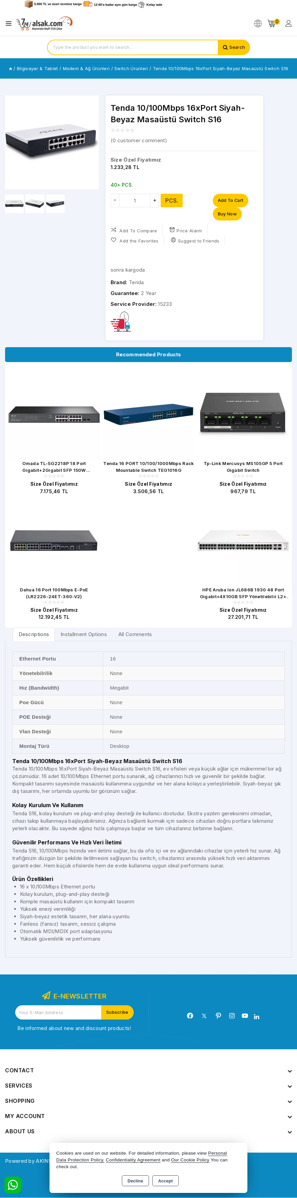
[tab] (34, 635)
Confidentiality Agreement (133, 1159)
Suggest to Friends (195, 240)
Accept (165, 1181)
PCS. (171, 200)
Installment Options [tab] (84, 635)
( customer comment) (139, 140)
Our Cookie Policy (190, 1159)
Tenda (136, 282)
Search (237, 47)
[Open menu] (10, 23)
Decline (135, 1181)
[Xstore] (44, 23)
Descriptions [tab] (34, 635)
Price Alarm (185, 230)
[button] (13, 142)
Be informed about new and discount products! (74, 1028)
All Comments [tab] (135, 635)
